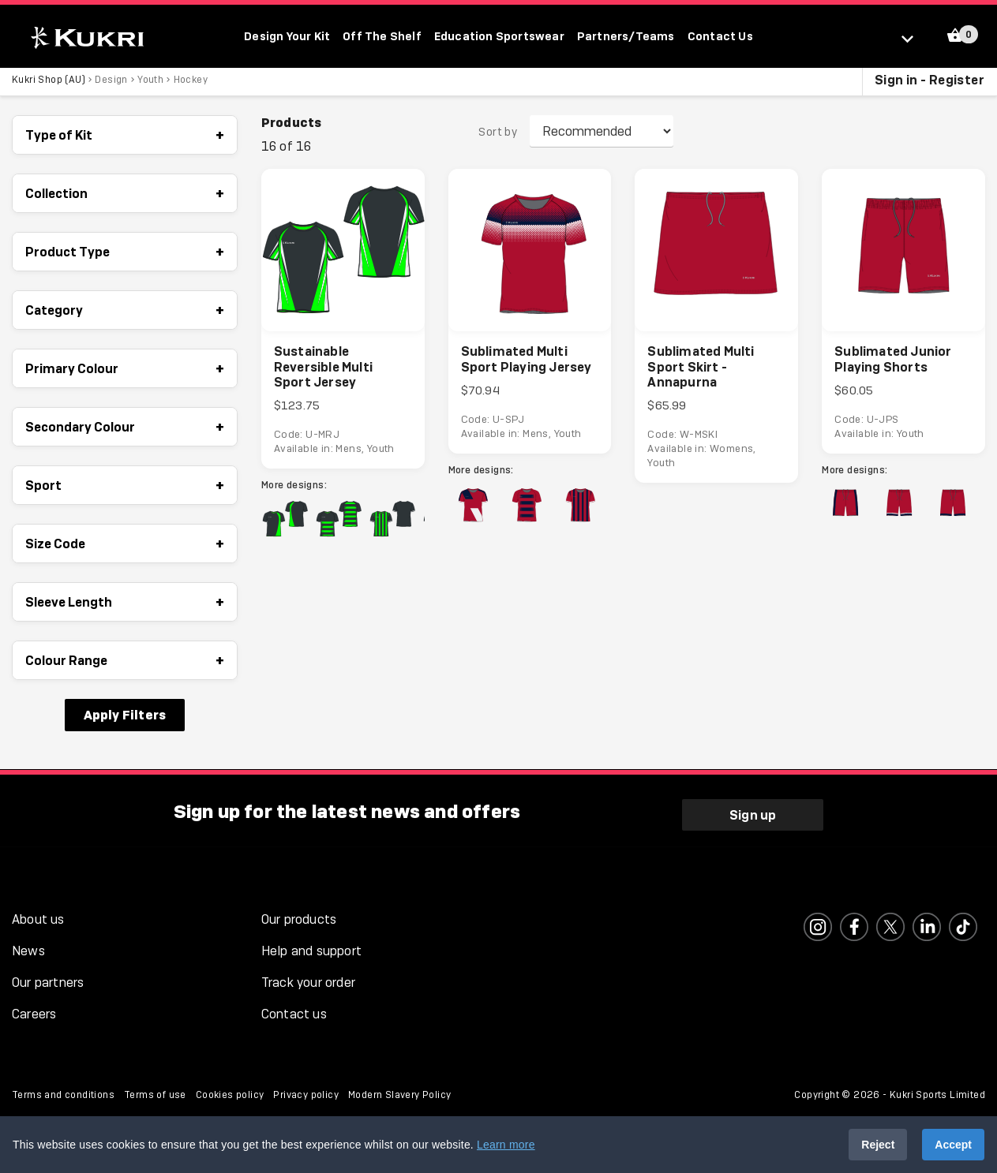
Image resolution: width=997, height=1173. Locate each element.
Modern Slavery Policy (399, 1090)
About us (38, 914)
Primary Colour (124, 371)
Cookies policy (230, 1090)
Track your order (308, 977)
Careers (34, 1009)
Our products (298, 914)
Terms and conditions (63, 1090)
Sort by (497, 135)
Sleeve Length (124, 605)
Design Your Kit (287, 36)
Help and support (311, 946)
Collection (124, 196)
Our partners (48, 977)
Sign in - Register (929, 83)
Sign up (752, 809)
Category (124, 313)
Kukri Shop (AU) (48, 82)
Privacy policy (306, 1090)
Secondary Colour (124, 429)
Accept (953, 1144)
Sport (124, 488)
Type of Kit (124, 138)
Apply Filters (125, 718)
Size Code (124, 546)
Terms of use (155, 1090)
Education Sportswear (499, 36)
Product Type (124, 254)
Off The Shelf (382, 36)
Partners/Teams (626, 36)
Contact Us (720, 36)
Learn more (506, 1144)
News (28, 946)
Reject (877, 1144)
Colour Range (124, 663)
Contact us (294, 1009)
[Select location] (914, 38)
